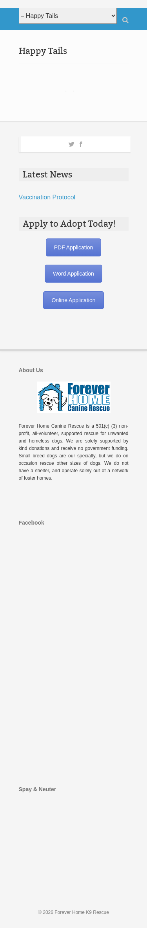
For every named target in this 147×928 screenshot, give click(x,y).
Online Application (73, 300)
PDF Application (73, 247)
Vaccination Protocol (47, 197)
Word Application (73, 274)
